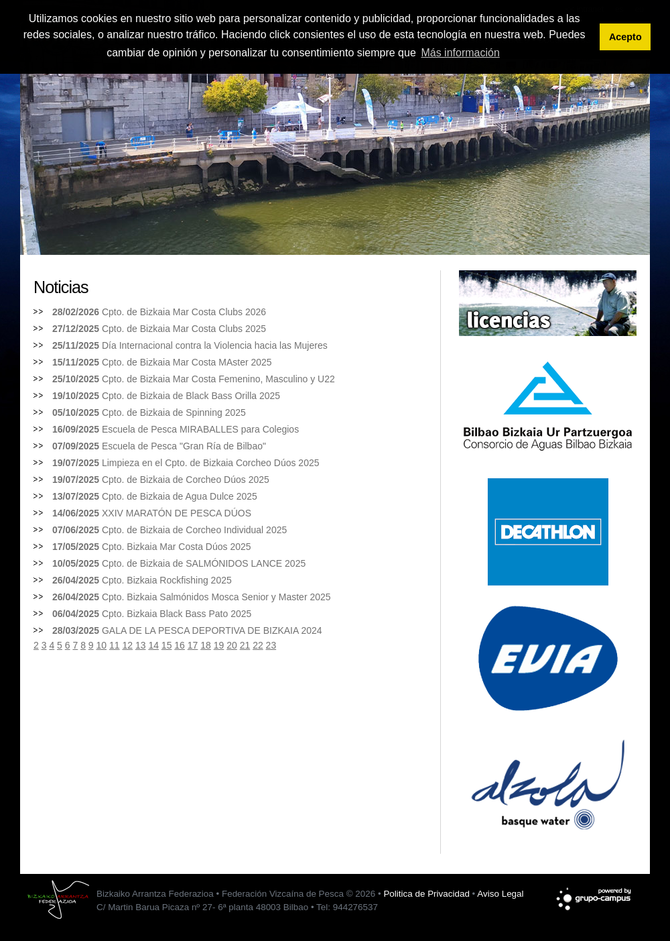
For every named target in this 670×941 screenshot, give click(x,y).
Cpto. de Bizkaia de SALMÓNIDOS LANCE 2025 (204, 563)
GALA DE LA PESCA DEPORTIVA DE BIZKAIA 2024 (212, 630)
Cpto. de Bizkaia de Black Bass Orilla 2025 (191, 395)
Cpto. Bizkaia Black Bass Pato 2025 (176, 613)
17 (193, 645)
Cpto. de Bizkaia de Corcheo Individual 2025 (194, 529)
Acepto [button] (625, 37)
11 (114, 645)
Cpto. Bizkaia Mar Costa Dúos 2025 (176, 546)
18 (205, 645)
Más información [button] (460, 52)
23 (271, 645)
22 (258, 645)
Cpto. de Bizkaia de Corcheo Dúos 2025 (185, 479)
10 (101, 645)
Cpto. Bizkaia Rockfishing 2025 (167, 580)
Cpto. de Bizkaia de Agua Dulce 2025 (179, 496)
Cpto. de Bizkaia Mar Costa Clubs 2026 (184, 312)
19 (219, 645)
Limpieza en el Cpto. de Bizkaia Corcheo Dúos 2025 (211, 462)
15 (166, 645)
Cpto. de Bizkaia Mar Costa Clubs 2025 (184, 328)
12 (127, 645)
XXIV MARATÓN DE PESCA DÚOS (176, 513)
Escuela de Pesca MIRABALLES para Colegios (200, 429)
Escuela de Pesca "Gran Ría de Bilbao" (184, 446)
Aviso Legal (500, 894)
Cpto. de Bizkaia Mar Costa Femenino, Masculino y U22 (218, 379)
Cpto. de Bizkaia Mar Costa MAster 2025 (187, 362)
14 (153, 645)
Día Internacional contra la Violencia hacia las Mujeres (215, 345)
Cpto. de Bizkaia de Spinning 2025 (174, 412)
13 (140, 645)
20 (231, 645)
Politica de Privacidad (426, 894)
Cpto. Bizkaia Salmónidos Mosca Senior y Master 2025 (216, 597)
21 (245, 645)
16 (179, 645)
